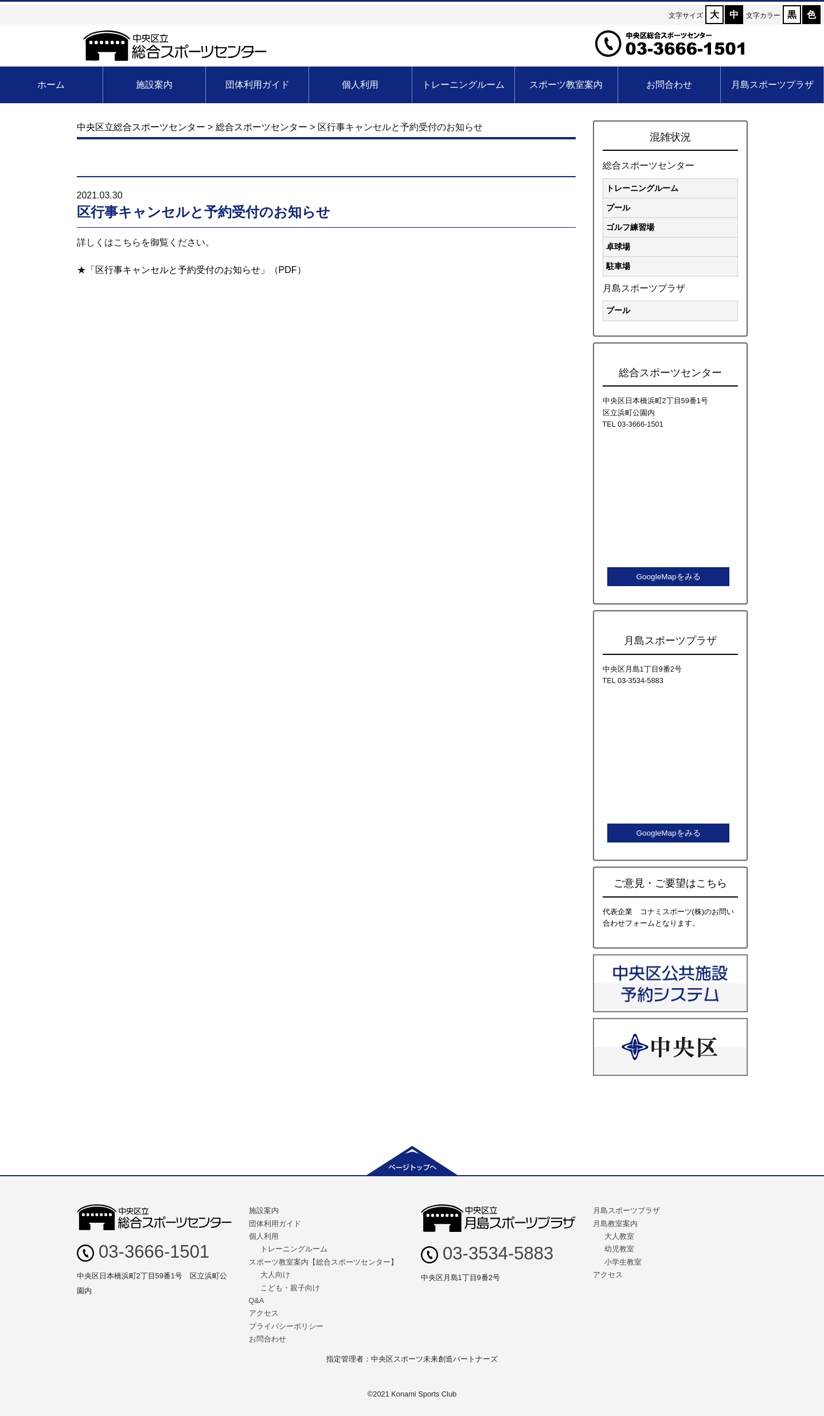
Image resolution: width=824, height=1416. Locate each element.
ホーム (51, 84)
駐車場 (618, 266)
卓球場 (618, 246)
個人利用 (360, 84)
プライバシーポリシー (286, 1326)
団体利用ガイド (257, 84)
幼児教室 (619, 1249)
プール (618, 207)
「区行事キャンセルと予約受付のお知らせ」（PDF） (196, 270)
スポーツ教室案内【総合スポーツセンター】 (323, 1262)
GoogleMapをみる (668, 576)
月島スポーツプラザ (772, 84)
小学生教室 (623, 1262)
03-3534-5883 (487, 1253)
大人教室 (619, 1236)
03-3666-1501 (143, 1252)
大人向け (275, 1274)
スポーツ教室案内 (566, 84)
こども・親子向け (290, 1288)
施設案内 (154, 84)
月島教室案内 (615, 1223)
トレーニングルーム (463, 84)
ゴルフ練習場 (630, 227)
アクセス (264, 1313)
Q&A (256, 1300)
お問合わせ (669, 84)
